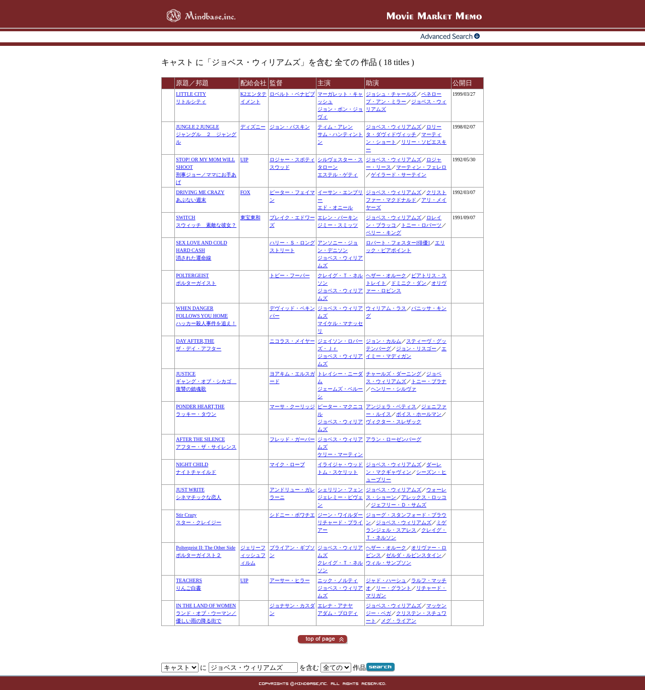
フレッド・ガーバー (292, 439)
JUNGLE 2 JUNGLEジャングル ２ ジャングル (206, 134)
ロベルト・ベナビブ (292, 94)
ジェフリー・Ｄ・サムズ (398, 505)
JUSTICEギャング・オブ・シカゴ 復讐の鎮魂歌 (206, 381)
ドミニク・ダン (408, 283)
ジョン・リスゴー (416, 348)
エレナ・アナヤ (335, 605)
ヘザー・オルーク (386, 275)
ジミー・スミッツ (337, 225)
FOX (245, 192)
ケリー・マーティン (340, 454)
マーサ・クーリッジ (292, 406)
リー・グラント (393, 588)
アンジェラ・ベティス (391, 406)
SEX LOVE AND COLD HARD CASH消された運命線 (201, 250)
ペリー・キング (383, 232)
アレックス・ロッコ (423, 497)
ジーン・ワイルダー (340, 515)
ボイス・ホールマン (418, 414)
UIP (244, 159)
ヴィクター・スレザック (393, 421)
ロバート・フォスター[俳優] (398, 242)
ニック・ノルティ (337, 580)
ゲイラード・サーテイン (398, 174)
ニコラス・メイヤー (292, 341)
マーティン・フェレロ (421, 167)
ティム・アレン (335, 127)
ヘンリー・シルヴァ (393, 389)
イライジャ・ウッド (340, 464)
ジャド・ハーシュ (386, 580)
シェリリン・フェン (340, 489)
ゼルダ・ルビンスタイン (413, 555)
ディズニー (253, 127)
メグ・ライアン (398, 620)
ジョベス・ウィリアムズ (393, 127)
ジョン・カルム (383, 341)
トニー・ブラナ (428, 381)
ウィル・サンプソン (388, 563)
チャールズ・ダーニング (393, 374)
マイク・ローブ (287, 464)
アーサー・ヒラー (290, 580)
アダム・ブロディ (337, 613)
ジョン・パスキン (290, 127)
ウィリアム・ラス (386, 308)
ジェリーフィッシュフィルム (253, 555)
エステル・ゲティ (337, 174)
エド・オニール (335, 207)
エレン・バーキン (337, 217)
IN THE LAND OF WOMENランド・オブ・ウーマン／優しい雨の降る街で (206, 613)
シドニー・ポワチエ (292, 515)
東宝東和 (250, 217)
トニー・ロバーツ (421, 225)
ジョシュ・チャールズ (391, 94)
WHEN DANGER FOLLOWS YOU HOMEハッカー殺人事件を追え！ (206, 315)
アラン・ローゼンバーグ (393, 439)
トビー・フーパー (290, 275)
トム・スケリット (337, 472)
